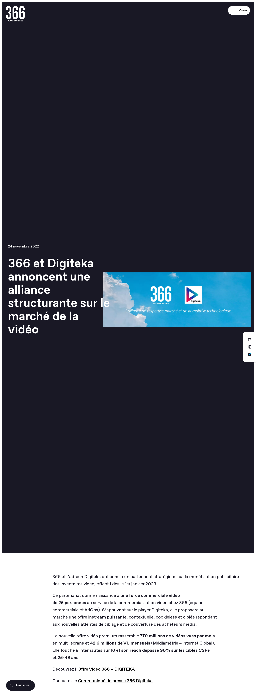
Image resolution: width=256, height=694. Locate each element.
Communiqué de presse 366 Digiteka (115, 681)
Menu (239, 10)
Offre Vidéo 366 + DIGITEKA (106, 669)
